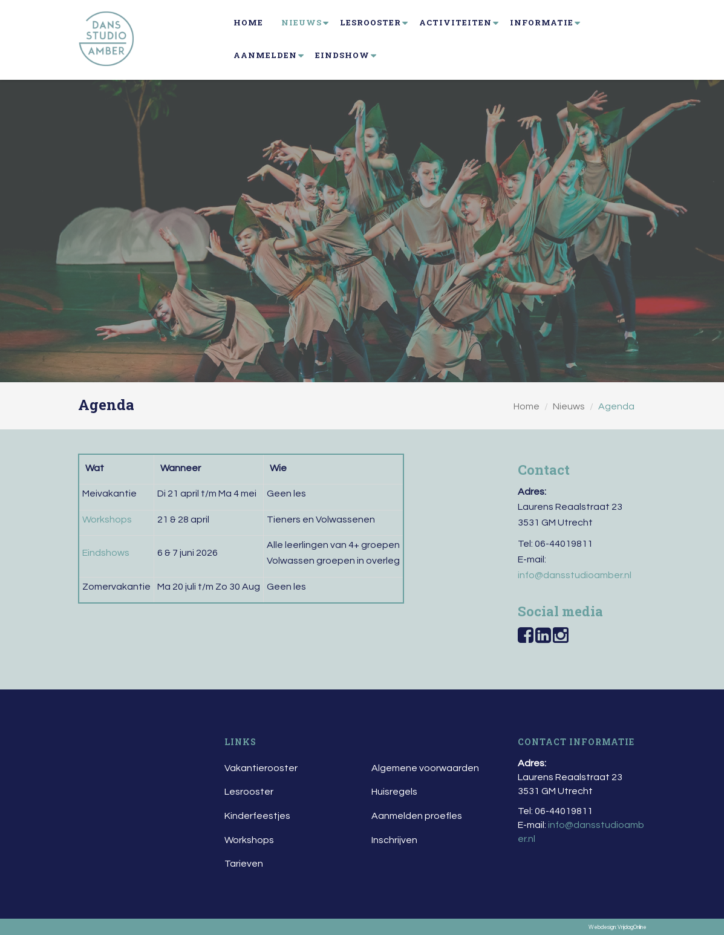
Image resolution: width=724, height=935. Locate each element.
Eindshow (342, 55)
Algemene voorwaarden (425, 768)
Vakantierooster (261, 768)
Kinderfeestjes (257, 816)
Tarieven (243, 863)
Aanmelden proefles (416, 816)
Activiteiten (455, 22)
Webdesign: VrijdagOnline (618, 927)
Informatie (541, 22)
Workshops (249, 840)
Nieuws (301, 22)
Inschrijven (394, 840)
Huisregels (394, 792)
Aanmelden (265, 55)
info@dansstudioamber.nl (574, 575)
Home (248, 22)
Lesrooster (370, 22)
